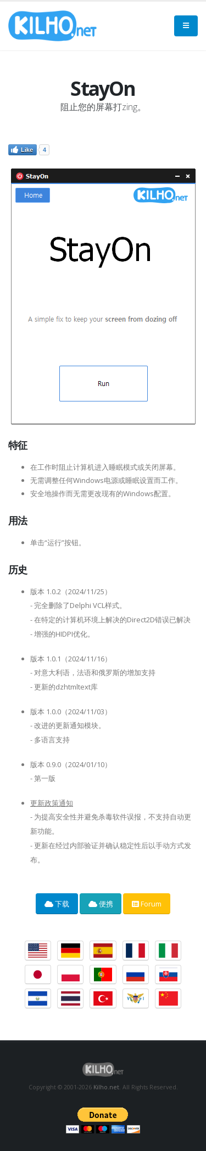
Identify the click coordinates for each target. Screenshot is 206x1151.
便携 (100, 904)
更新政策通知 (51, 803)
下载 (56, 904)
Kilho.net (106, 1087)
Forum (147, 904)
